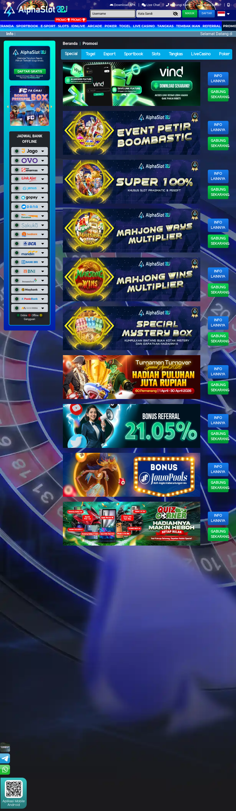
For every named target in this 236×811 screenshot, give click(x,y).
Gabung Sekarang (220, 94)
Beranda (70, 43)
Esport (110, 54)
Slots (63, 26)
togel (124, 26)
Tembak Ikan (188, 26)
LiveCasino (201, 54)
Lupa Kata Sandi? (209, 5)
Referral (212, 26)
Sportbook (27, 26)
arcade (95, 26)
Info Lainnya (218, 78)
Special (71, 54)
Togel (90, 54)
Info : (10, 33)
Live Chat (151, 5)
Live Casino (144, 26)
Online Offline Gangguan (29, 317)
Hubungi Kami (178, 5)
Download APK (123, 5)
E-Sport (48, 26)
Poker (111, 26)
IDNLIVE (78, 26)
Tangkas (165, 26)
